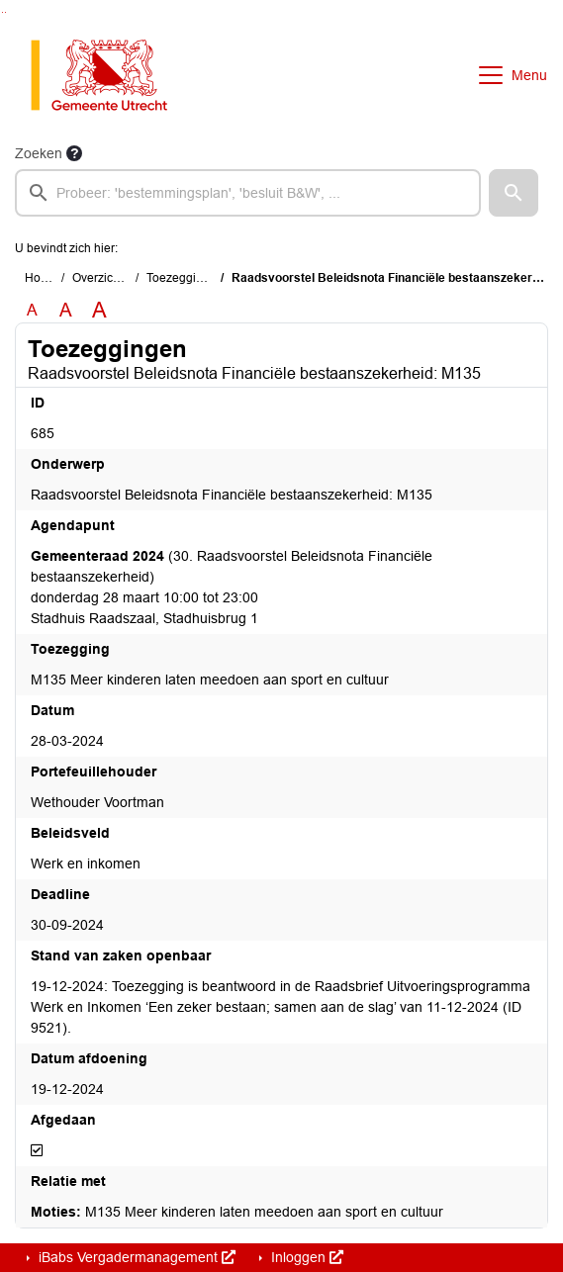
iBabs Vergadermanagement (135, 1257)
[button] (513, 193)
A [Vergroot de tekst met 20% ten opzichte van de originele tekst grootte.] (65, 310)
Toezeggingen (185, 278)
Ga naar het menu (5, 12)
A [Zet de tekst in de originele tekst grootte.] (32, 310)
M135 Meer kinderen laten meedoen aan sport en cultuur (237, 1212)
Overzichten (104, 278)
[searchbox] (248, 193)
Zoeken (38, 153)
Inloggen (305, 1257)
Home (41, 278)
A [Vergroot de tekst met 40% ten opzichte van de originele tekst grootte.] (99, 310)
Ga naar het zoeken (2, 12)
